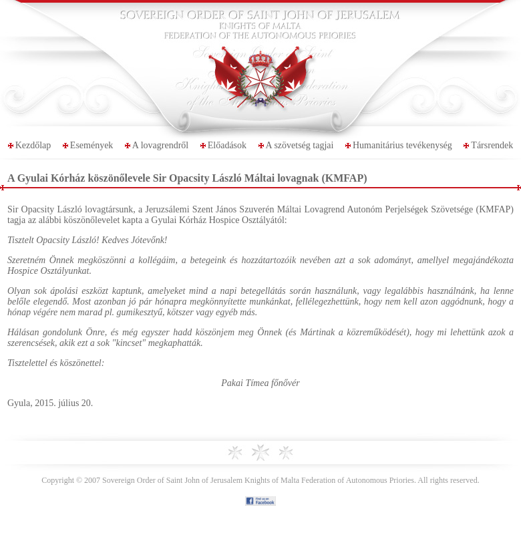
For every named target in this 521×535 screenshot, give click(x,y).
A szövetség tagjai (300, 145)
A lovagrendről (160, 145)
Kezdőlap (33, 145)
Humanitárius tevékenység (402, 145)
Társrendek (492, 145)
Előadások (227, 145)
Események (92, 145)
